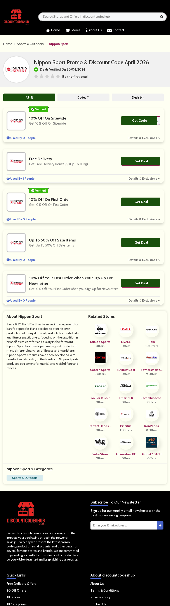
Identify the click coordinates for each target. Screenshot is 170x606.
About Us (94, 30)
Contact (115, 30)
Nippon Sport (58, 44)
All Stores (13, 597)
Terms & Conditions (104, 590)
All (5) (29, 97)
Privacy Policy (100, 597)
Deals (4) (138, 97)
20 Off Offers (16, 590)
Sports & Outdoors (30, 44)
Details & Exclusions (143, 138)
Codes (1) (84, 97)
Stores (73, 30)
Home (53, 30)
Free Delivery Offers (21, 584)
